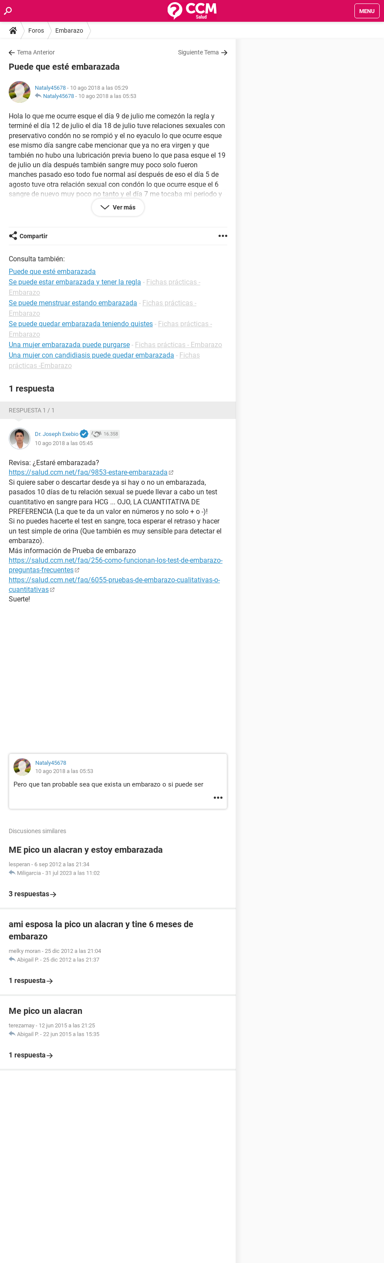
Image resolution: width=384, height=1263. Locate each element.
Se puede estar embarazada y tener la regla (75, 282)
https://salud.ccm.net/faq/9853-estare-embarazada (88, 472)
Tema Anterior (36, 52)
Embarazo (69, 30)
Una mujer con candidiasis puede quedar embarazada (91, 355)
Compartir (33, 236)
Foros (36, 30)
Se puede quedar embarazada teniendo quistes (81, 324)
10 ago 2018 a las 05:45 (64, 443)
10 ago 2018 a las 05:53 (107, 96)
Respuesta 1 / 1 (32, 410)
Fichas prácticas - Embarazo (178, 345)
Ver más (123, 207)
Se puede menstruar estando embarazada (73, 303)
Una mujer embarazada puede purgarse (69, 345)
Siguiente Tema (198, 52)
